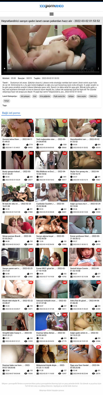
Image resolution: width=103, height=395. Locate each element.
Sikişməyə (43, 390)
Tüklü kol (92, 96)
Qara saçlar (81, 96)
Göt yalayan (25, 96)
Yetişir (6, 101)
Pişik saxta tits (59, 96)
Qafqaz (71, 96)
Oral (34, 96)
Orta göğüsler (45, 96)
